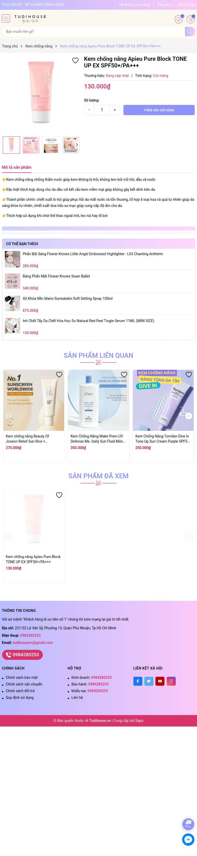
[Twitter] (148, 681)
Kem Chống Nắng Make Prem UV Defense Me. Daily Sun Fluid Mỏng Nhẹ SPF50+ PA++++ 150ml (98, 439)
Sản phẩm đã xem (98, 476)
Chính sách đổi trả (20, 691)
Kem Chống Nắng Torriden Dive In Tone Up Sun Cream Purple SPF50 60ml (162, 439)
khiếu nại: (90, 691)
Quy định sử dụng (20, 697)
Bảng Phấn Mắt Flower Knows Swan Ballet (56, 276)
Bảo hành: (90, 684)
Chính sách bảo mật (22, 677)
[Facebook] (137, 681)
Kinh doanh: (92, 677)
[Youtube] (159, 681)
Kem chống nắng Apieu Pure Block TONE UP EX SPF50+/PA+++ (33, 559)
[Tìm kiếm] (190, 31)
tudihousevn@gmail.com (33, 643)
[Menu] (6, 18)
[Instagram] (171, 681)
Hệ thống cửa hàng (134, 5)
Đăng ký (163, 5)
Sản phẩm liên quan (98, 355)
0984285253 (30, 635)
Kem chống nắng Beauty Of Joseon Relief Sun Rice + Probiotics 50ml (27, 439)
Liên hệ (77, 697)
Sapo (139, 721)
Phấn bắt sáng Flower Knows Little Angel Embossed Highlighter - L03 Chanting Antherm (93, 254)
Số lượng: (92, 100)
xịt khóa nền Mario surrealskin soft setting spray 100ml (68, 298)
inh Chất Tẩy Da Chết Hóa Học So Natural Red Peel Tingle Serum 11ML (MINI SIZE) (88, 321)
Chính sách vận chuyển (24, 684)
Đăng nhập (186, 5)
